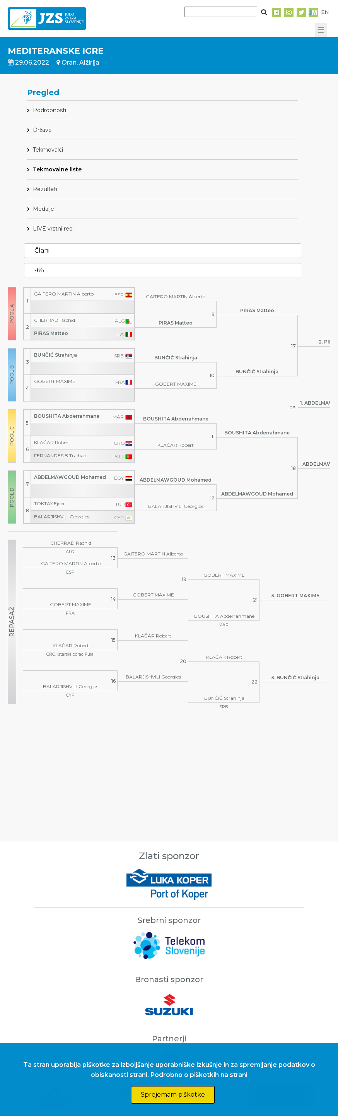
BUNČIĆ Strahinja (55, 355)
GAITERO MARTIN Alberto (64, 294)
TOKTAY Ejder (49, 503)
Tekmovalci (48, 149)
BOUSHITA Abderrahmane (66, 416)
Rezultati (45, 189)
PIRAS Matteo (51, 333)
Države (42, 129)
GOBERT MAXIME (54, 381)
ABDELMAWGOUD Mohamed (70, 477)
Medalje (43, 208)
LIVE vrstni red (53, 228)
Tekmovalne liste (57, 169)
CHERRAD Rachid (54, 320)
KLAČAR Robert (52, 442)
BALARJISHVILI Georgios (61, 517)
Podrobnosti (49, 110)
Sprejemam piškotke (173, 1094)
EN (325, 12)
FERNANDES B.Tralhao (60, 455)
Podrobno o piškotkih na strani (199, 1074)
